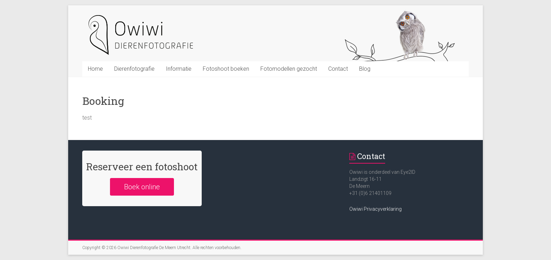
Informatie (179, 68)
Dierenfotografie (134, 68)
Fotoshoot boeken (226, 68)
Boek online (142, 187)
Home (95, 68)
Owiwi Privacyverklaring (375, 209)
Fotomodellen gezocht (288, 68)
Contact (338, 68)
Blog (364, 68)
